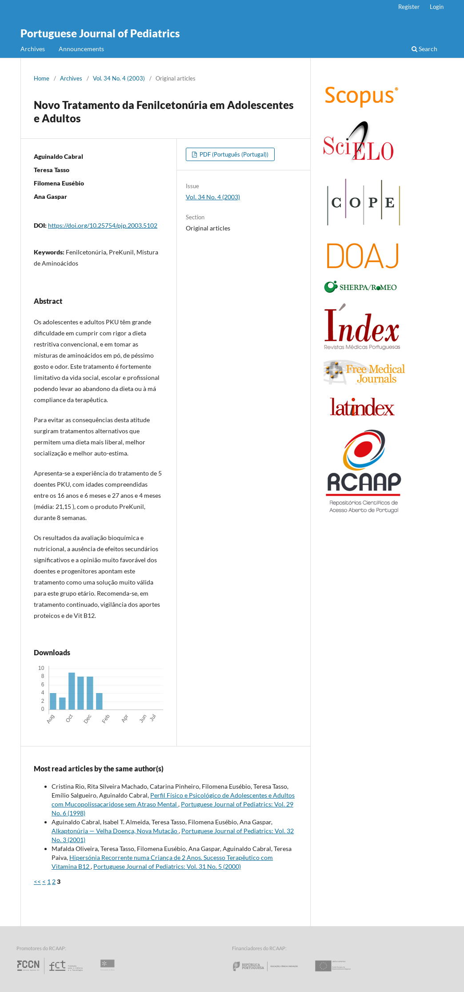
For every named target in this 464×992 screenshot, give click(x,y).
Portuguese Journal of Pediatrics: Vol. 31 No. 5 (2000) (167, 866)
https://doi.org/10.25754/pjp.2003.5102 (102, 225)
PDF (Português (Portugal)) (233, 154)
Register (409, 6)
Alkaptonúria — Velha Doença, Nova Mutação (115, 831)
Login (437, 6)
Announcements (81, 48)
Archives (32, 48)
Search (424, 48)
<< (37, 881)
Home (41, 78)
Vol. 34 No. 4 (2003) (119, 78)
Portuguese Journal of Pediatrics (100, 33)
